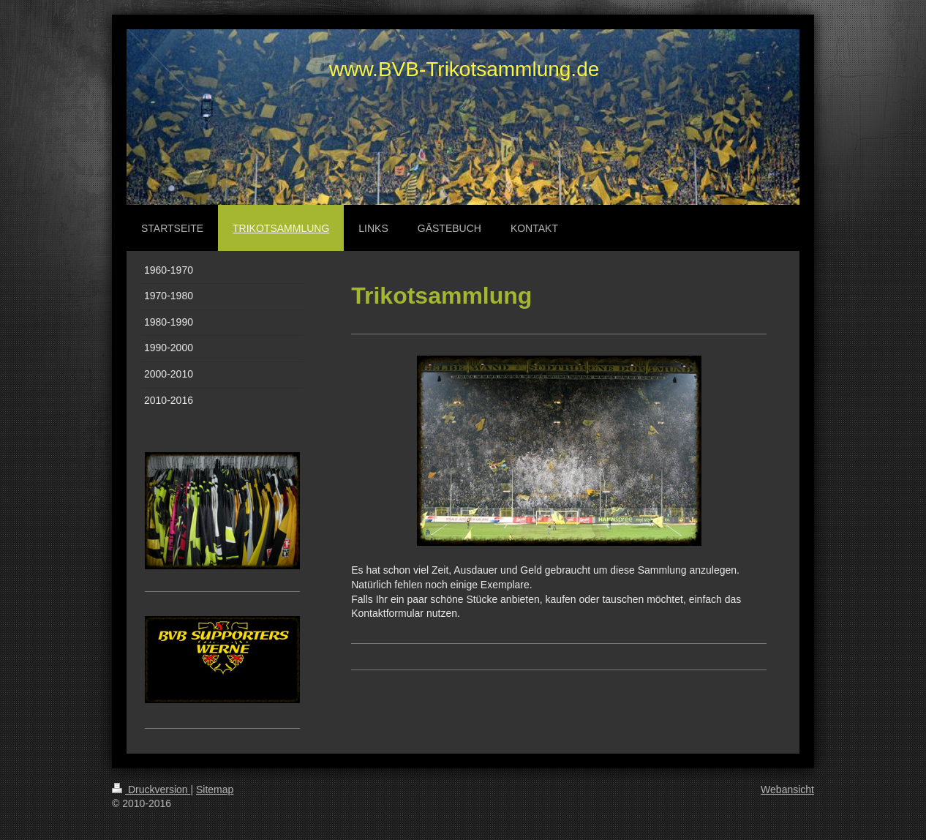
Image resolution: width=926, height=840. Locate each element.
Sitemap (214, 789)
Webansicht (787, 789)
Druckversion (151, 789)
